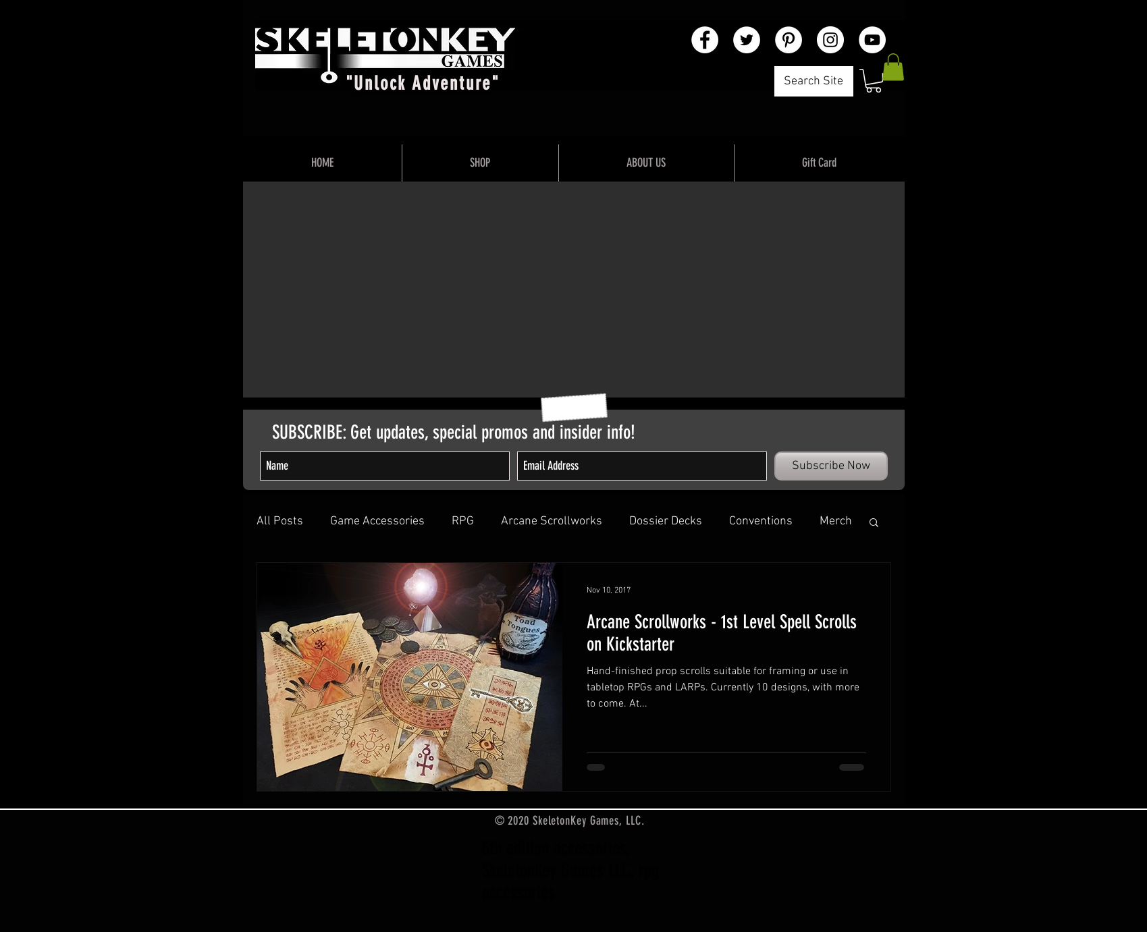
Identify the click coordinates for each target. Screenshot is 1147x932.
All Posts (280, 521)
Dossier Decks (665, 521)
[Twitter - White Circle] (746, 39)
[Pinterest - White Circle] (788, 39)
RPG (463, 521)
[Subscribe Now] (831, 466)
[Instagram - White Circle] (830, 39)
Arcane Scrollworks (551, 521)
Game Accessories (377, 521)
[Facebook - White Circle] (704, 39)
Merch (836, 521)
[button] (873, 80)
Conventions (761, 521)
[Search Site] (813, 81)
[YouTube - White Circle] (872, 39)
